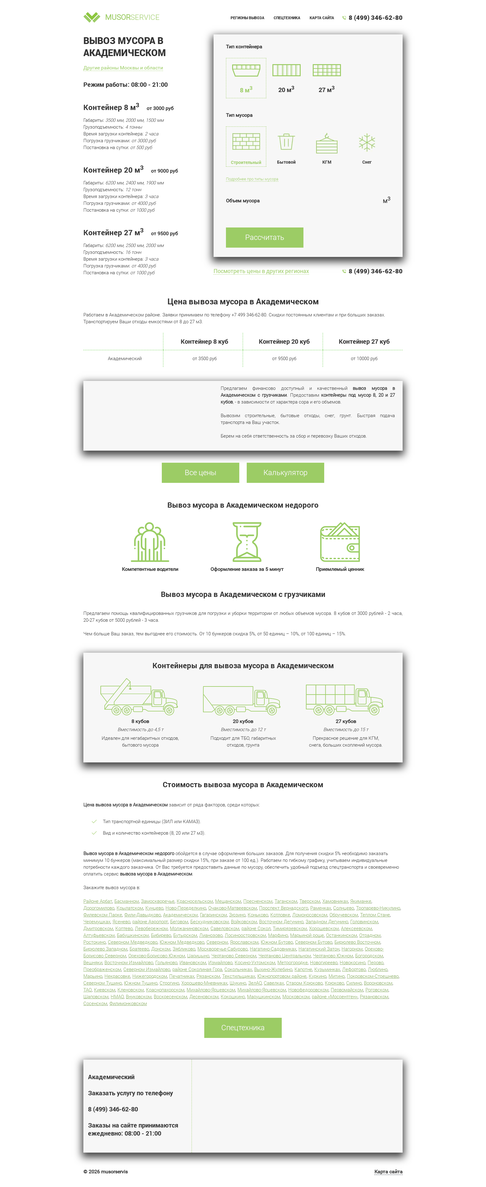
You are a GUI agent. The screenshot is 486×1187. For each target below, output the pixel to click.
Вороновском (378, 983)
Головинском (364, 921)
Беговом (179, 921)
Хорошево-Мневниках (204, 983)
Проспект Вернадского (283, 908)
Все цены (200, 472)
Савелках (274, 983)
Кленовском (130, 990)
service (132, 17)
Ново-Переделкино (186, 908)
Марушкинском (263, 996)
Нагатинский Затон (318, 949)
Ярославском (244, 942)
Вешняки (92, 962)
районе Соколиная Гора (197, 969)
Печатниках (181, 976)
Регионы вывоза (247, 17)
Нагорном (352, 949)
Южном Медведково (182, 942)
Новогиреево (324, 962)
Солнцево (343, 908)
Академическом (180, 915)
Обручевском (343, 915)
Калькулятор (285, 472)
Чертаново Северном (233, 956)
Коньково (258, 915)
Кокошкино (233, 996)
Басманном (126, 901)
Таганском (286, 901)
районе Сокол (256, 928)
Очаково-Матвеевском (232, 908)
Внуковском (139, 996)
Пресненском (257, 901)
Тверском (309, 901)
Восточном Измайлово (128, 962)
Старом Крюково (304, 983)
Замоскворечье (158, 901)
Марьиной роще (307, 935)
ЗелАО (255, 983)
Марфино (278, 935)
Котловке (280, 915)
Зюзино (237, 915)
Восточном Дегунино (281, 921)
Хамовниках (335, 901)
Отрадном (370, 935)
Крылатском (130, 908)
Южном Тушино (140, 983)
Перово (375, 962)
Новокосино (352, 962)
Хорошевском (324, 928)
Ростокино (94, 942)
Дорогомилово (98, 908)
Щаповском (95, 996)
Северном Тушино (102, 983)
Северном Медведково (132, 942)
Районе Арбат (97, 901)
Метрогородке (292, 962)
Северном (217, 942)
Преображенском (102, 969)
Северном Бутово (313, 942)
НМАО (117, 996)
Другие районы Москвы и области (123, 68)
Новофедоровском (308, 990)
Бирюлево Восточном (357, 942)
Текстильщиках (238, 976)
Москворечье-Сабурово (222, 949)
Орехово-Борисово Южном (156, 956)
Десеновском (204, 996)
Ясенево (121, 921)
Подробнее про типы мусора (252, 179)
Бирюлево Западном (105, 949)
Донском (160, 949)
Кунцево (154, 908)
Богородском (369, 956)
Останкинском (341, 935)
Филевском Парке (102, 915)
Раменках (320, 908)
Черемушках (96, 921)
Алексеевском (356, 928)
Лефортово (354, 969)
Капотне (303, 969)
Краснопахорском (165, 990)
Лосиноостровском (245, 935)
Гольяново (166, 962)
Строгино (169, 983)
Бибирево (161, 935)
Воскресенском (170, 996)
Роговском (376, 990)
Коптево (124, 928)
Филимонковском (128, 1003)
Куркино (317, 976)
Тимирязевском (290, 928)
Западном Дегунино (327, 921)
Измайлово (220, 962)
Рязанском (208, 976)
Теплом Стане (375, 915)
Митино (337, 976)
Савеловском (224, 928)
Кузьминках (327, 969)
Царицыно (198, 956)
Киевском (104, 990)
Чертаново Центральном (284, 956)
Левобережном (151, 928)
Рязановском (374, 996)
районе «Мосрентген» (335, 996)
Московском (296, 996)
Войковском (244, 921)
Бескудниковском (209, 921)
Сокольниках (238, 969)
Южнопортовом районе (282, 976)
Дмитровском (98, 928)
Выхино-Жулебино (273, 969)
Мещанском (228, 901)
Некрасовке (117, 976)
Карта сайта (322, 17)
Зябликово (184, 949)
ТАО (87, 990)
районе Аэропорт (150, 921)
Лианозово (211, 935)
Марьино (92, 976)
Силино (354, 983)
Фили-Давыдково (142, 915)
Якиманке (360, 901)
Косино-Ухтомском (255, 962)
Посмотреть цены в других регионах (261, 271)
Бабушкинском (133, 935)
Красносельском (195, 901)
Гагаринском (213, 915)
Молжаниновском (189, 928)
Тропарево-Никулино (378, 908)
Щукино (238, 983)
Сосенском (95, 1003)
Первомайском (347, 990)
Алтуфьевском (99, 935)
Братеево (139, 949)
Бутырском (185, 935)
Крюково (334, 983)
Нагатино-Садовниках (273, 949)
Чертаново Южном (333, 956)
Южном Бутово (277, 942)
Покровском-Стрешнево (373, 976)
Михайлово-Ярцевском (211, 990)
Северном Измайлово (146, 969)
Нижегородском (149, 976)
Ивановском (192, 962)
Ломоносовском (309, 915)
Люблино (377, 969)
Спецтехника (287, 17)
